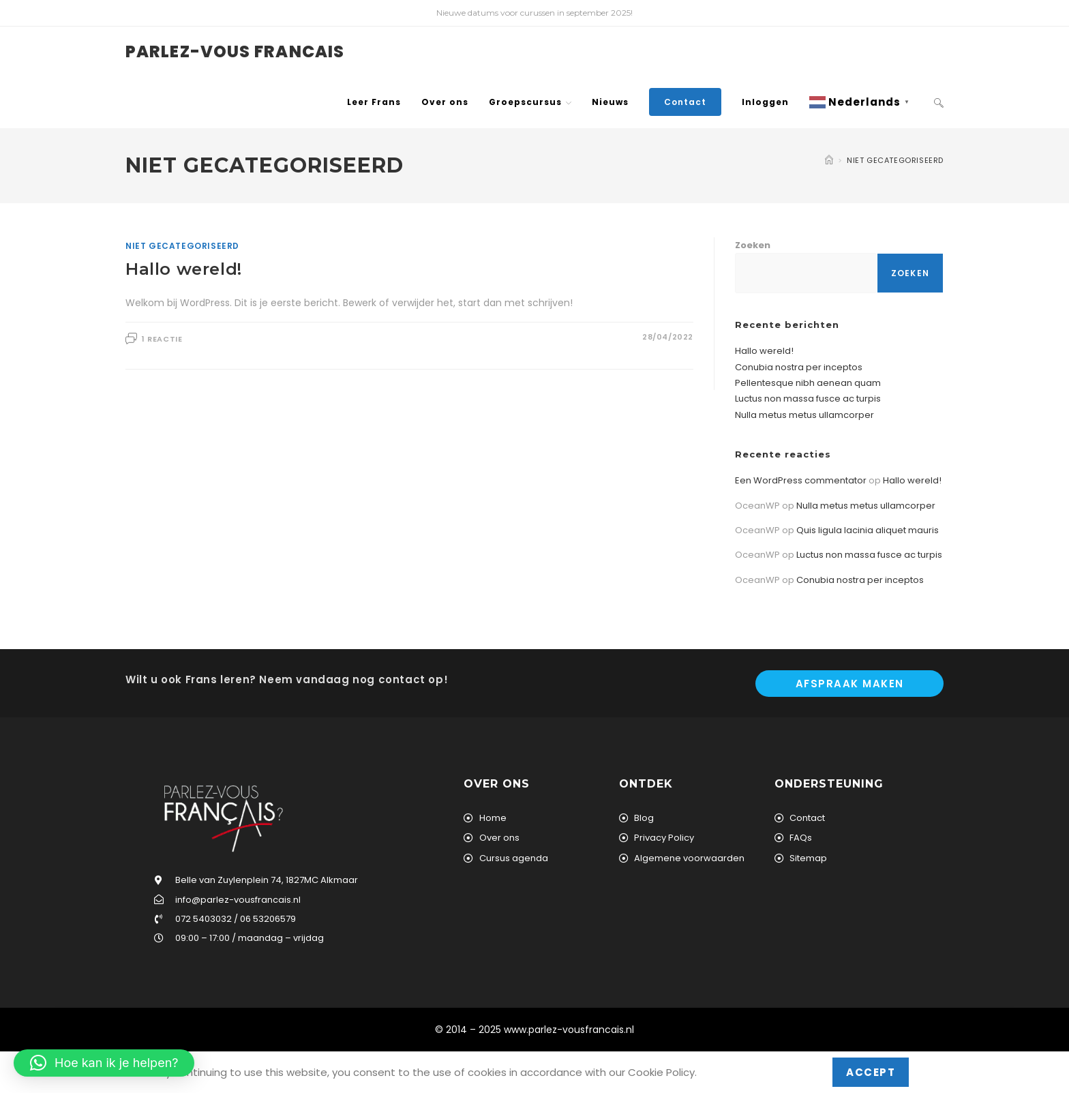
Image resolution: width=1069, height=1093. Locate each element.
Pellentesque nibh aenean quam (808, 382)
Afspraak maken (850, 683)
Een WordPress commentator (801, 480)
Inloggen (765, 102)
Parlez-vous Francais (234, 51)
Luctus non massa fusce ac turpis (808, 398)
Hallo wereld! (183, 269)
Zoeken (752, 245)
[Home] (829, 160)
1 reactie (162, 338)
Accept (870, 1072)
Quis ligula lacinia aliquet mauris (867, 530)
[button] (104, 1063)
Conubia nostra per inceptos (798, 367)
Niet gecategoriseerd (895, 160)
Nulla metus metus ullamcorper (804, 414)
